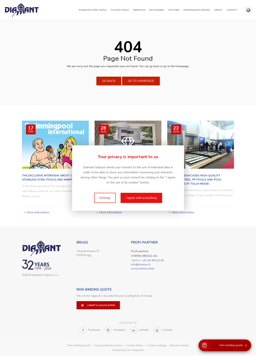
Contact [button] (232, 9)
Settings (104, 198)
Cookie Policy (135, 346)
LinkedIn (139, 330)
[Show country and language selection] (248, 10)
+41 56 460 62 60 (153, 260)
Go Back (108, 81)
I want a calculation (98, 305)
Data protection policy (109, 346)
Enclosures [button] (156, 9)
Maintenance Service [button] (197, 9)
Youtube (163, 330)
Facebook (90, 330)
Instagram (115, 330)
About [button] (218, 9)
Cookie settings (157, 346)
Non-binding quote (94, 290)
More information (37, 212)
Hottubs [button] (173, 9)
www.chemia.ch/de (142, 268)
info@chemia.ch (141, 264)
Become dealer (179, 346)
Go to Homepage (141, 81)
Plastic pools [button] (120, 9)
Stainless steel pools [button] (93, 9)
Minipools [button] (139, 9)
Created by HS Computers (128, 350)
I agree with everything (141, 198)
